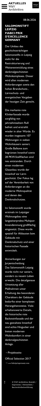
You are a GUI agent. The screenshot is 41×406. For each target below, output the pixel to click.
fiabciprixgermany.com (20, 363)
